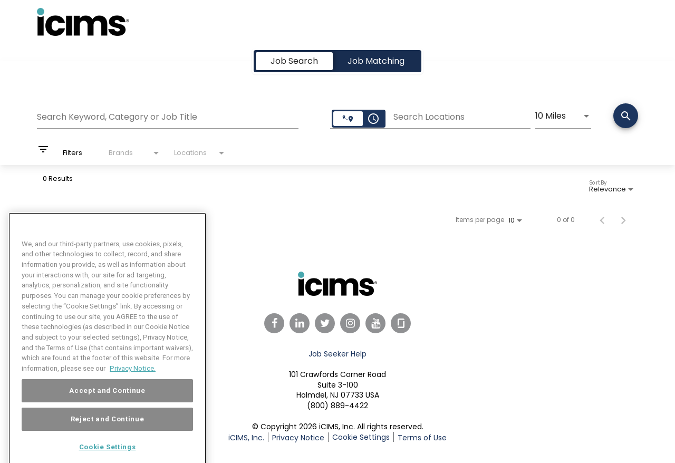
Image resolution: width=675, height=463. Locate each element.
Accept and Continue (107, 404)
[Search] (625, 116)
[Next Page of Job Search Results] (623, 219)
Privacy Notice (298, 437)
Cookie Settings (361, 437)
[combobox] (167, 115)
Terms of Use (422, 437)
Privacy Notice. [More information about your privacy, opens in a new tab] (133, 382)
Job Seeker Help (337, 354)
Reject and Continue (107, 433)
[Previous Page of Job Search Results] (602, 219)
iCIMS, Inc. (246, 437)
